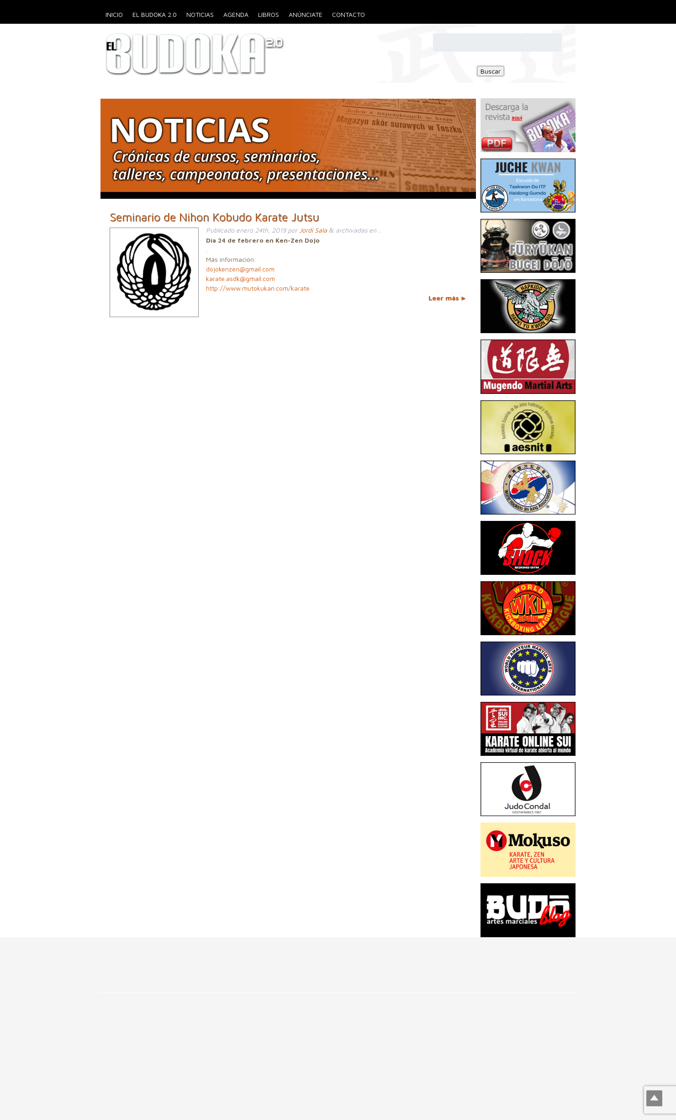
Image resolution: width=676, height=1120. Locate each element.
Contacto (348, 14)
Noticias (200, 14)
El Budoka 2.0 (154, 14)
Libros (268, 14)
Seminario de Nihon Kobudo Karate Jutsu (214, 216)
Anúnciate (305, 14)
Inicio (114, 14)
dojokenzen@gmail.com (240, 269)
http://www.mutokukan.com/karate (258, 288)
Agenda (235, 14)
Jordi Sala (313, 230)
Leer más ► (447, 298)
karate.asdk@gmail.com (240, 278)
